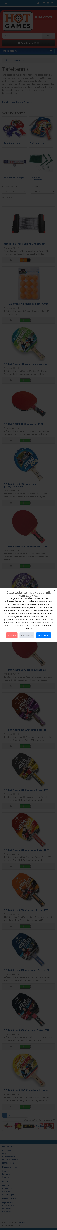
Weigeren (11, 635)
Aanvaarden (44, 635)
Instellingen (27, 635)
